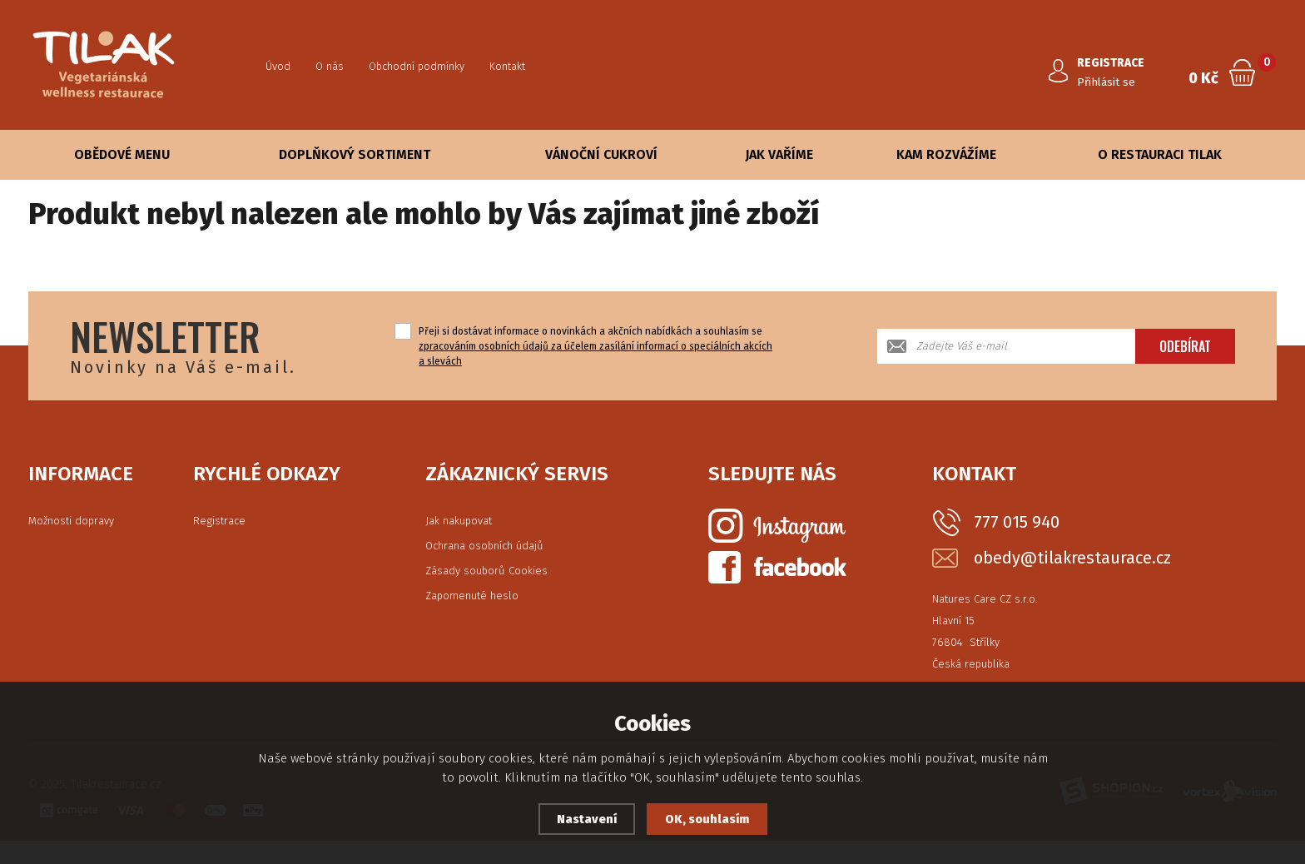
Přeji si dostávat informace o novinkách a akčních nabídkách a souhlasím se (595, 346)
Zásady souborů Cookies (486, 570)
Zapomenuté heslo (472, 595)
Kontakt (507, 66)
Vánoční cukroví (601, 154)
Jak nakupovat (458, 520)
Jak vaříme (779, 154)
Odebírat (1185, 346)
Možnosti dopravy (71, 520)
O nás (329, 66)
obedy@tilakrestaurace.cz (1072, 558)
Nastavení (585, 819)
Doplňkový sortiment (354, 154)
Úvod (277, 66)
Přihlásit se (1108, 82)
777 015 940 (1016, 522)
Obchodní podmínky (416, 66)
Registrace (219, 520)
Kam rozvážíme (946, 154)
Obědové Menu (122, 154)
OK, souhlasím (707, 819)
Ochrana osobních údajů (484, 545)
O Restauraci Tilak (1160, 154)
